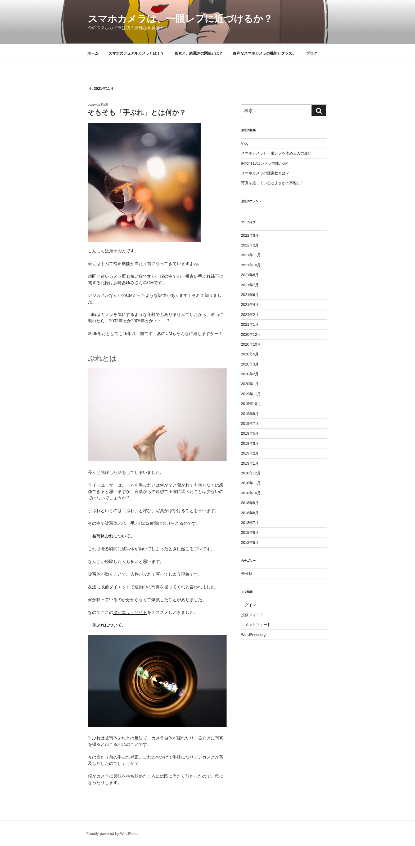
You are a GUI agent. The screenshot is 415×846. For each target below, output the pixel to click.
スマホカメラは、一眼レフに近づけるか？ (180, 18)
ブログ (311, 53)
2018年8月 (250, 513)
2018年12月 (251, 473)
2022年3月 (250, 235)
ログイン (248, 605)
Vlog (245, 143)
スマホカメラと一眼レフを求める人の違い (276, 153)
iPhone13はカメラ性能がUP (264, 163)
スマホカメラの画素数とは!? (265, 173)
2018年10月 (251, 493)
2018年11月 (251, 483)
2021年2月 (250, 314)
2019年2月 (250, 453)
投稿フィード (252, 615)
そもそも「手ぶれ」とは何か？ (136, 112)
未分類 (246, 573)
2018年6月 (250, 532)
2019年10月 (251, 404)
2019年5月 (250, 433)
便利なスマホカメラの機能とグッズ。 (264, 53)
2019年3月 (250, 443)
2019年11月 (251, 394)
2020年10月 (251, 344)
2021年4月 (250, 304)
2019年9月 (250, 414)
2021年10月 (251, 265)
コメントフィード (256, 625)
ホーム (92, 53)
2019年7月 (250, 423)
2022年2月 (250, 245)
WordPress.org (253, 634)
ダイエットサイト (130, 612)
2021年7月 (250, 285)
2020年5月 (250, 354)
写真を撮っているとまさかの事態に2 (272, 183)
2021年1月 (250, 324)
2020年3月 (250, 364)
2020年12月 (251, 334)
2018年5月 (250, 542)
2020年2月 (250, 374)
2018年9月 (250, 503)
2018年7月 (250, 523)
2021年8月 (250, 275)
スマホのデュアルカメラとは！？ (136, 53)
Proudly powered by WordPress (112, 833)
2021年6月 (250, 295)
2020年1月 (250, 384)
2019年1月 (250, 463)
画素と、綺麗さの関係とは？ (198, 53)
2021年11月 (251, 255)
